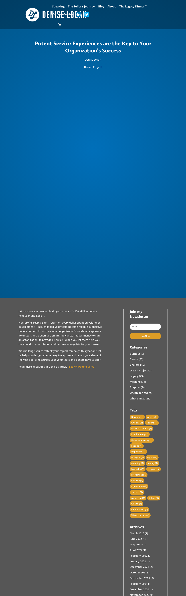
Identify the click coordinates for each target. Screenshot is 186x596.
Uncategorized (139, 393)
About (112, 6)
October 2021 (138, 572)
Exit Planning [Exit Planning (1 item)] (139, 434)
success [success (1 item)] (137, 492)
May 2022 (136, 544)
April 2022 (136, 550)
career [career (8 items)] (152, 417)
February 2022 (138, 555)
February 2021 (138, 583)
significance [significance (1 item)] (139, 486)
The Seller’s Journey (81, 6)
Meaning (135, 381)
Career (134, 359)
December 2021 (139, 567)
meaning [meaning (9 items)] (137, 463)
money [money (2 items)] (152, 463)
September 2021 (140, 578)
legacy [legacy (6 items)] (152, 457)
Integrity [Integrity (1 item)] (137, 457)
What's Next (137, 398)
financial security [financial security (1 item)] (141, 440)
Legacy (134, 376)
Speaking (58, 6)
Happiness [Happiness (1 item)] (138, 451)
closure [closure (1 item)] (151, 422)
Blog (101, 6)
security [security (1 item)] (137, 480)
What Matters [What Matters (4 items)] (140, 515)
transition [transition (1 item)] (138, 498)
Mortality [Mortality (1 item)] (137, 469)
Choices (135, 365)
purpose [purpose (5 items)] (153, 469)
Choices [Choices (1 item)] (137, 422)
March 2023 (137, 533)
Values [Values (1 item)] (154, 498)
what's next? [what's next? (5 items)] (139, 509)
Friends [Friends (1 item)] (136, 445)
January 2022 (138, 561)
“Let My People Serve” (81, 366)
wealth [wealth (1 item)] (136, 503)
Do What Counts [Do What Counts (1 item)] (141, 428)
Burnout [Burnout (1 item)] (137, 417)
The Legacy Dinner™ (133, 6)
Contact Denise (62, 14)
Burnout (135, 353)
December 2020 (139, 589)
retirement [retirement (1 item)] (138, 474)
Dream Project (93, 67)
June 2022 (136, 538)
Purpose (135, 387)
